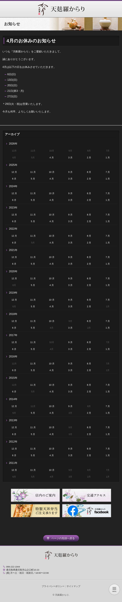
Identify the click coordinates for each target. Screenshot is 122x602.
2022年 (13, 228)
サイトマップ (73, 586)
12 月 (14, 172)
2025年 (13, 165)
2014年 (13, 399)
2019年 (13, 292)
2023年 (13, 207)
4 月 (52, 157)
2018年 (13, 314)
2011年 (13, 463)
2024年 (13, 186)
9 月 (70, 172)
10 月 (51, 172)
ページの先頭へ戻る (63, 538)
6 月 (14, 178)
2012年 (13, 441)
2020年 (13, 271)
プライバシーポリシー (53, 586)
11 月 (33, 172)
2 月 (89, 157)
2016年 (13, 356)
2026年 (13, 143)
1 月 (108, 157)
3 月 (70, 157)
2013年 (13, 420)
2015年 (13, 377)
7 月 (108, 172)
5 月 (33, 178)
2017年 (13, 335)
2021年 (13, 250)
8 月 (89, 172)
